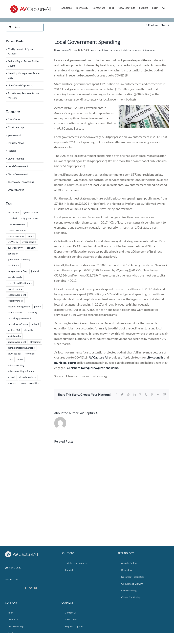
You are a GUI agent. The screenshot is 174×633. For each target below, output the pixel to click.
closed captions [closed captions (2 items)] (16, 236)
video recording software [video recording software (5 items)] (21, 371)
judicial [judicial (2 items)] (35, 271)
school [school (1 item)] (35, 324)
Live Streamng (16, 158)
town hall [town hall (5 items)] (30, 353)
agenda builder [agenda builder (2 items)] (30, 212)
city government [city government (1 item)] (29, 218)
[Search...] (25, 27)
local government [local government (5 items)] (17, 294)
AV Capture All (98, 357)
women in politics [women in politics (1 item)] (29, 383)
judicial (12, 150)
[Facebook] (25, 588)
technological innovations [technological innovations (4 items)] (21, 347)
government (97, 50)
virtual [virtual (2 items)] (11, 377)
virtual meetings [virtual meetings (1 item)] (27, 377)
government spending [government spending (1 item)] (19, 259)
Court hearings (16, 127)
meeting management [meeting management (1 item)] (19, 306)
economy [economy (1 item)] (31, 247)
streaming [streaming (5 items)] (35, 342)
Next (163, 25)
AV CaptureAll (64, 50)
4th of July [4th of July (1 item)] (13, 212)
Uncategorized (16, 189)
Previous (153, 25)
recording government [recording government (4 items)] (19, 318)
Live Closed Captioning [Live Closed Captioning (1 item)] (20, 283)
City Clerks (14, 119)
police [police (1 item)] (37, 306)
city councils (155, 357)
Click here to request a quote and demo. (93, 368)
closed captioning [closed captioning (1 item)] (17, 230)
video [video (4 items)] (20, 359)
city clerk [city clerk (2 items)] (12, 218)
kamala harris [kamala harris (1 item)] (15, 277)
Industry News (16, 142)
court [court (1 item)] (31, 236)
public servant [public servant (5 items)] (15, 312)
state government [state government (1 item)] (17, 342)
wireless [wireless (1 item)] (12, 383)
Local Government (113, 50)
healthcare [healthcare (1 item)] (13, 265)
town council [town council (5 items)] (14, 353)
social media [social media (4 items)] (14, 336)
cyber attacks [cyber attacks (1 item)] (29, 242)
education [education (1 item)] (13, 253)
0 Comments (149, 50)
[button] (163, 7)
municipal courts (65, 362)
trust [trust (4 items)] (10, 359)
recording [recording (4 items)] (32, 312)
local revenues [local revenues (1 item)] (15, 300)
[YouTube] (35, 588)
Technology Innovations (21, 181)
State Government (132, 50)
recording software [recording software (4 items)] (18, 324)
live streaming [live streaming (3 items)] (15, 289)
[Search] (10, 27)
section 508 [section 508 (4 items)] (14, 330)
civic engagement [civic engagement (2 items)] (17, 224)
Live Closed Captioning (20, 85)
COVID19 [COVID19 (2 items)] (13, 242)
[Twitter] (30, 588)
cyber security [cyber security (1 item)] (15, 247)
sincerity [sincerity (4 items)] (28, 330)
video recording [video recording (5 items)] (16, 365)
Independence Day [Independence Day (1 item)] (17, 271)
